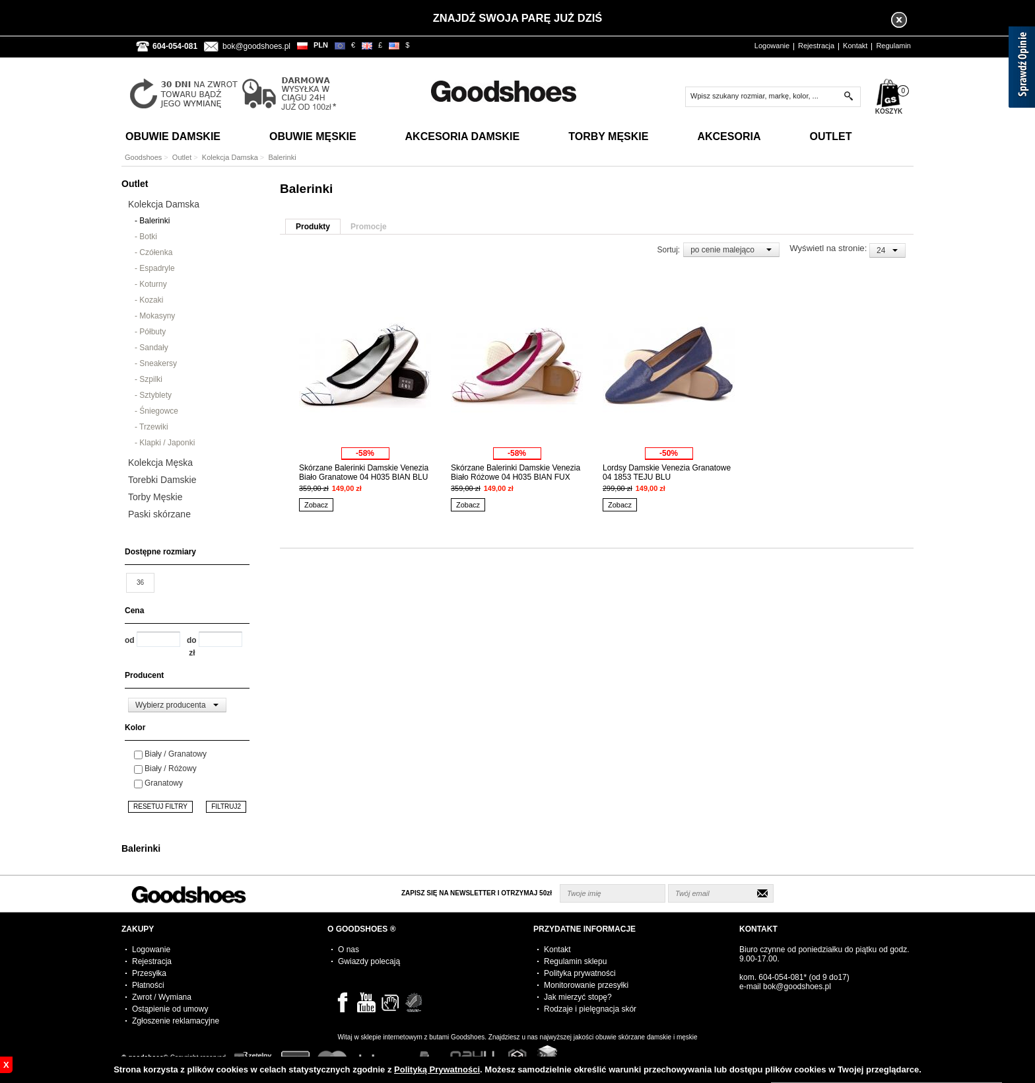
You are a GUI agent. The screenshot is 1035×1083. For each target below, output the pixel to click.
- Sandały (151, 347)
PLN (321, 45)
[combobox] (177, 705)
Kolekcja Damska (230, 157)
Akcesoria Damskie (462, 136)
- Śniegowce (156, 411)
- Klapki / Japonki (165, 442)
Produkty (313, 226)
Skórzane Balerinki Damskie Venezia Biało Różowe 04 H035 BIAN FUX (515, 472)
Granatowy (164, 783)
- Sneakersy (156, 363)
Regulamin (893, 46)
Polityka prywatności (580, 973)
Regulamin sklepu (575, 961)
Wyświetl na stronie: (829, 248)
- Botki (146, 236)
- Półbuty (150, 331)
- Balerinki (152, 220)
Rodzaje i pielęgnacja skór (590, 1009)
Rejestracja (816, 46)
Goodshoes (143, 157)
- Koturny (151, 284)
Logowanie (771, 46)
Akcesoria (728, 136)
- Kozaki (149, 300)
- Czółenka (153, 252)
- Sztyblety (153, 395)
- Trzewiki (151, 426)
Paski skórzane (159, 514)
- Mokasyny (155, 315)
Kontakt (855, 46)
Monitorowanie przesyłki (586, 985)
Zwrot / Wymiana (161, 997)
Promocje (369, 226)
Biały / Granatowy (176, 754)
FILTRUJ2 (226, 806)
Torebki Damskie (162, 479)
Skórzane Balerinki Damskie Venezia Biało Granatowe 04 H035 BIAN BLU (363, 472)
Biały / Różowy (171, 768)
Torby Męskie (608, 136)
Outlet (830, 136)
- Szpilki (148, 379)
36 (140, 582)
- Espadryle (155, 268)
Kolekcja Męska (160, 462)
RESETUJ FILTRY (160, 806)
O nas (348, 949)
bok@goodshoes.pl (256, 46)
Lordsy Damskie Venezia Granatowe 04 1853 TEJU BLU (667, 472)
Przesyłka (149, 973)
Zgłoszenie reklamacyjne (175, 1021)
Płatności (148, 985)
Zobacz (316, 505)
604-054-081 (780, 977)
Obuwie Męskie (312, 136)
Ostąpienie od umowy (170, 1009)
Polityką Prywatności (437, 1069)
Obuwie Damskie (172, 136)
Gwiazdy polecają (369, 961)
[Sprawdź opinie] (1022, 69)
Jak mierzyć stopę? (578, 997)
